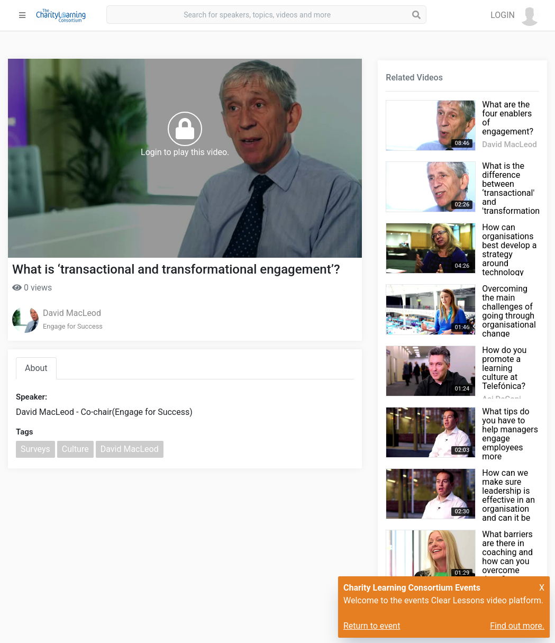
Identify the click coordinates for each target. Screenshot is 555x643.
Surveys (35, 449)
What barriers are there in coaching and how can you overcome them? (507, 556)
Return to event (371, 626)
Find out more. (517, 626)
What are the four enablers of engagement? (507, 118)
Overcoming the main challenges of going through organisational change (508, 311)
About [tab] (36, 368)
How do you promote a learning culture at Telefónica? (504, 368)
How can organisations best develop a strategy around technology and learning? (509, 254)
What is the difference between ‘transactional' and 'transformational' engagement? (515, 193)
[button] (515, 15)
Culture (75, 449)
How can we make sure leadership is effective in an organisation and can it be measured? (508, 500)
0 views (32, 288)
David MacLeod (72, 313)
